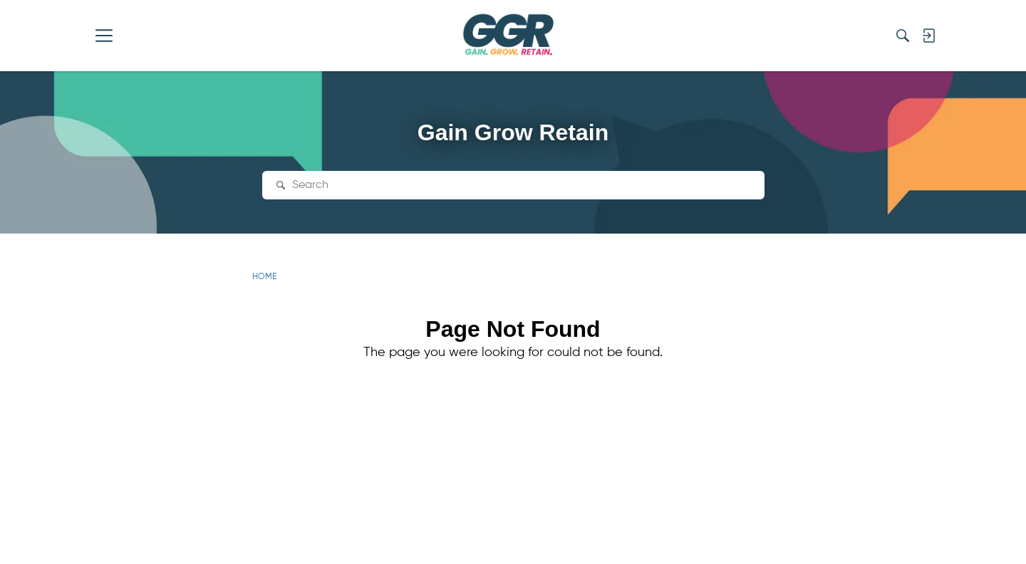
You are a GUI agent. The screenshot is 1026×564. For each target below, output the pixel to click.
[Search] (903, 35)
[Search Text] (523, 185)
